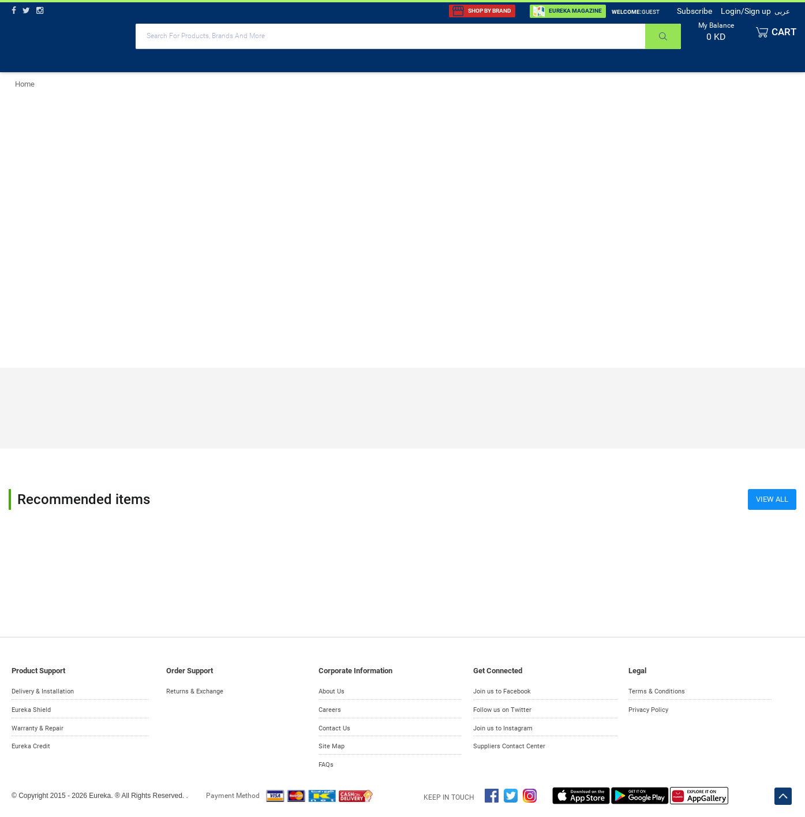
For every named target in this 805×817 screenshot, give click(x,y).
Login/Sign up (746, 11)
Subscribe (694, 11)
